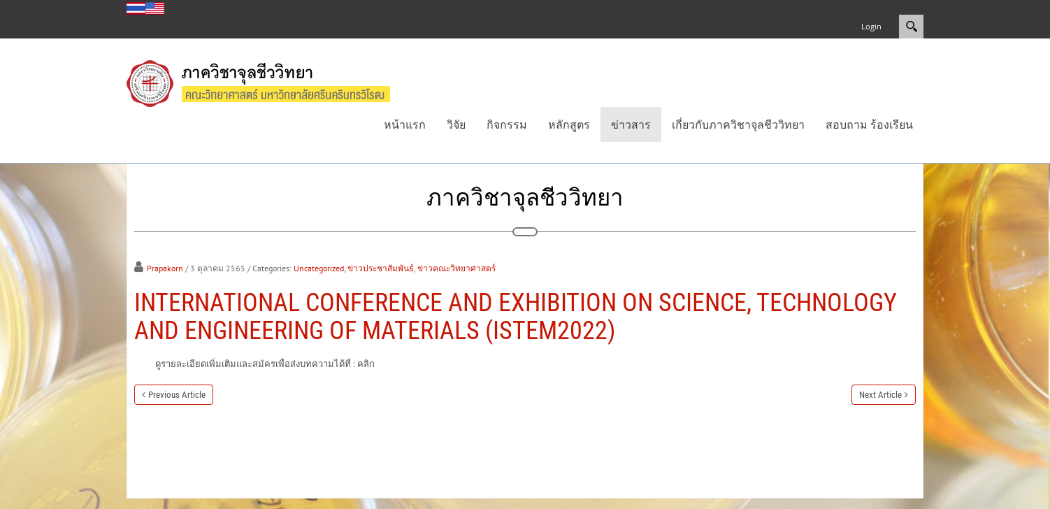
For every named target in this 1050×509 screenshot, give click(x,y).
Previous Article (177, 394)
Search (911, 26)
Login (871, 26)
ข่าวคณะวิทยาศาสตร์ (456, 268)
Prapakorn (165, 268)
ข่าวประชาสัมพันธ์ (380, 268)
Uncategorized (319, 268)
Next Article (880, 394)
